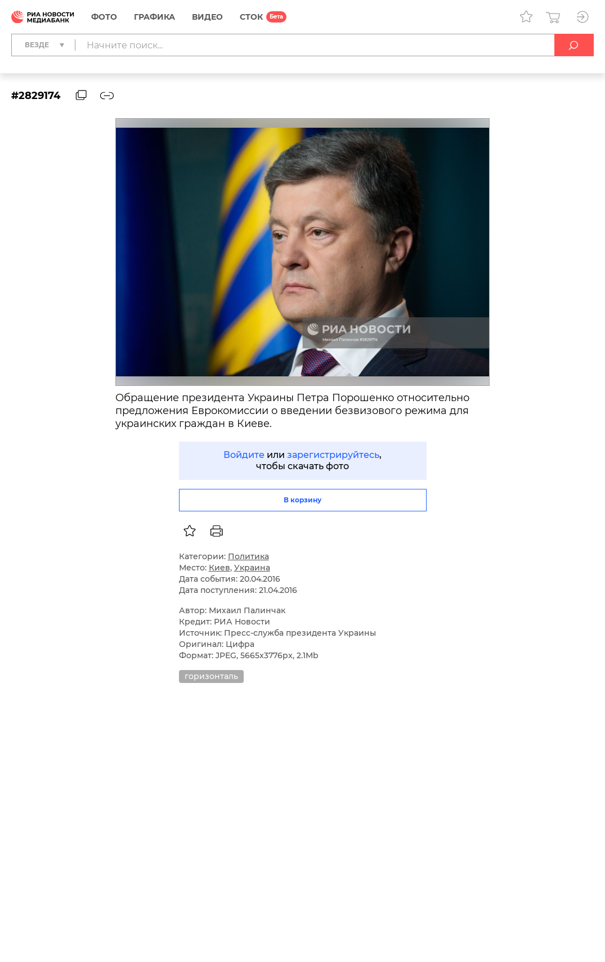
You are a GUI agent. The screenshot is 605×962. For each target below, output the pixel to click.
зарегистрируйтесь (333, 454)
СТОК (251, 17)
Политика (248, 556)
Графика (154, 17)
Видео (207, 17)
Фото (104, 17)
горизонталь (211, 676)
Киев (219, 568)
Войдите (244, 454)
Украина (252, 568)
